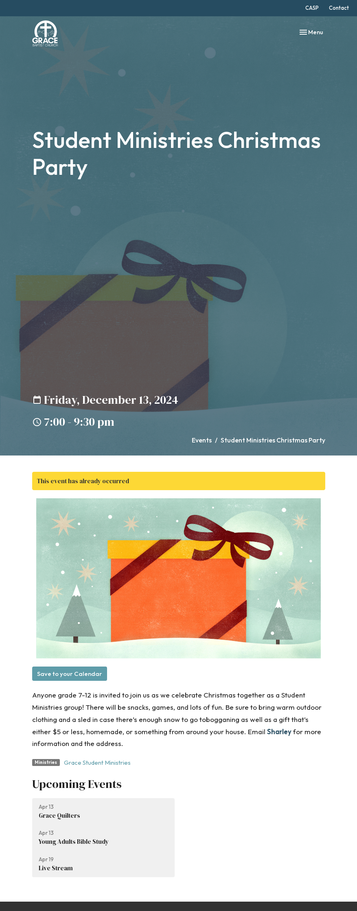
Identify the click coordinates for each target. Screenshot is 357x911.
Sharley (279, 731)
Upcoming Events (77, 784)
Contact (339, 7)
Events (202, 440)
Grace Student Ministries (97, 762)
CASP (312, 7)
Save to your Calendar (69, 674)
